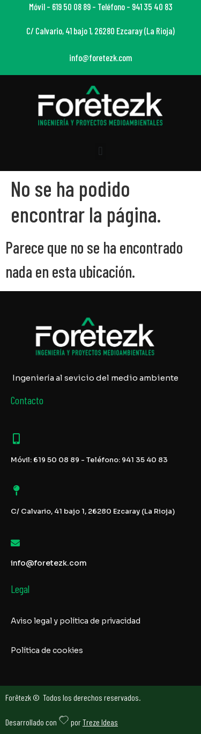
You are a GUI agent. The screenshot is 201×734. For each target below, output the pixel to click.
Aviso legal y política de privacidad (75, 621)
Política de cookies (47, 650)
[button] (100, 151)
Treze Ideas (100, 722)
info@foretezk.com (49, 563)
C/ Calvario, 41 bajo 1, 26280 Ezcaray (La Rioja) (93, 511)
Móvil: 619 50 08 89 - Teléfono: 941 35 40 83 (89, 459)
